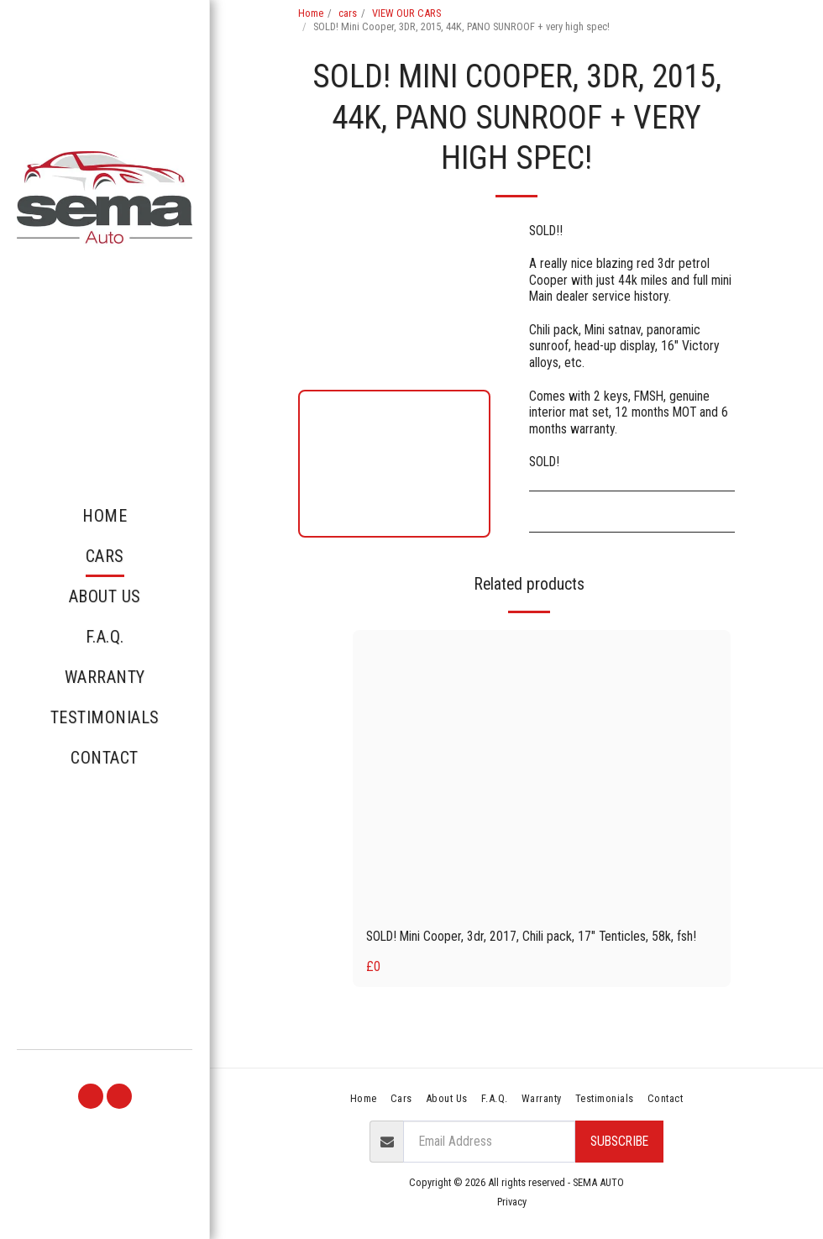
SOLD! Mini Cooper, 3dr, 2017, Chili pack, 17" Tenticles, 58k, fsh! (531, 936)
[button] (90, 1096)
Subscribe (619, 1141)
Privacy (512, 1201)
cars (347, 13)
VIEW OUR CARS (406, 13)
